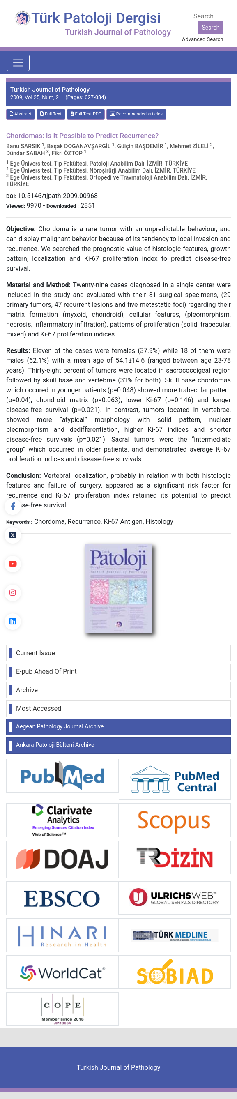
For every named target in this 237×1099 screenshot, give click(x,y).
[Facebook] (13, 506)
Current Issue (35, 653)
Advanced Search (202, 39)
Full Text (51, 114)
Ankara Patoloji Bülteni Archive (55, 745)
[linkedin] (13, 621)
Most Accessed (38, 708)
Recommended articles (136, 114)
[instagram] (13, 593)
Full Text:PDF (86, 114)
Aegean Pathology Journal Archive (60, 726)
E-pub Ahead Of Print (46, 671)
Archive (27, 690)
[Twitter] (13, 535)
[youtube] (13, 564)
